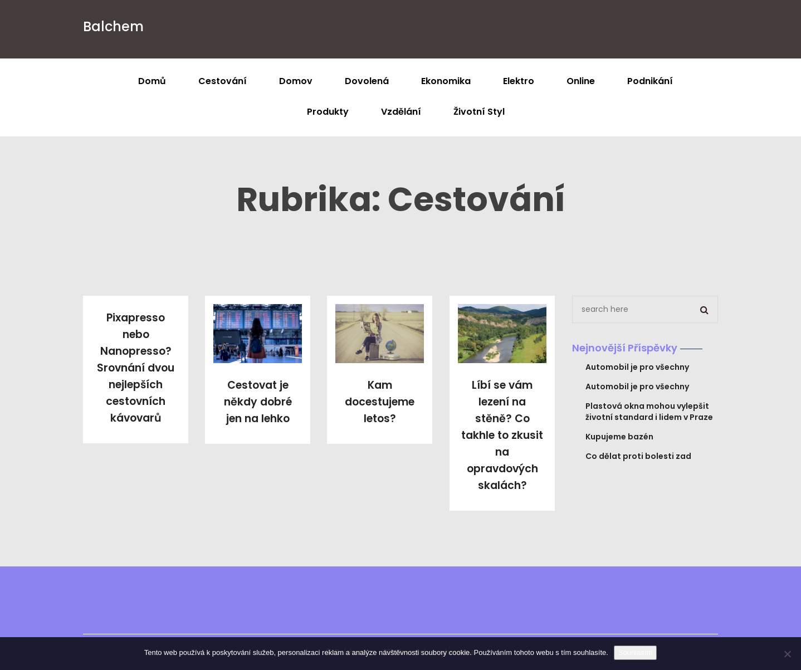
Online (580, 81)
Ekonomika (446, 81)
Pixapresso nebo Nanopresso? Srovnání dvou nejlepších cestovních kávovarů (135, 368)
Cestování (222, 81)
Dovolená (367, 81)
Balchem (113, 26)
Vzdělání (401, 111)
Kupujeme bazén (619, 436)
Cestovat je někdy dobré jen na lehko (258, 402)
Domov (295, 81)
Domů (152, 81)
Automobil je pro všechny (637, 367)
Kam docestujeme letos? (379, 402)
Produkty (328, 111)
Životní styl (479, 111)
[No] (787, 653)
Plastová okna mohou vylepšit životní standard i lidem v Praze (649, 411)
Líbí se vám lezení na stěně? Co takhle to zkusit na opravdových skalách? (502, 435)
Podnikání (650, 81)
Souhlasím (635, 652)
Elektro (518, 81)
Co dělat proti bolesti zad (638, 456)
